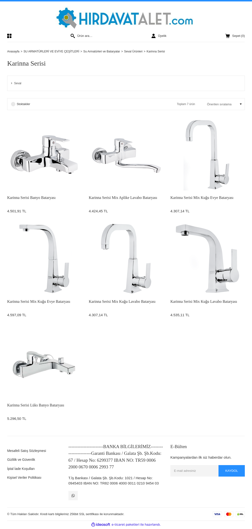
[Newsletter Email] (207, 471)
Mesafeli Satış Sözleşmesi (28, 451)
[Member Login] (158, 36)
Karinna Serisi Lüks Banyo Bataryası (35, 406)
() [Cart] (235, 36)
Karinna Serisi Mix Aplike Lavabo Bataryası (123, 198)
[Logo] (126, 17)
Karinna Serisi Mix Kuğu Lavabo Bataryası (122, 302)
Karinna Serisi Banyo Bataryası (31, 198)
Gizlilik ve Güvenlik (22, 460)
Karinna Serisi (163, 51)
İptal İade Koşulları (22, 469)
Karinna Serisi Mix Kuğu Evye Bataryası (202, 198)
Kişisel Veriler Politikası (25, 478)
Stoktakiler (23, 104)
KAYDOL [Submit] (231, 471)
